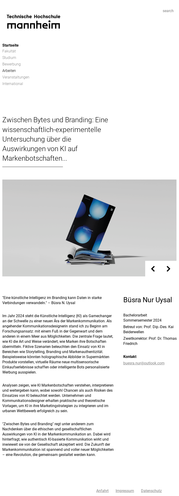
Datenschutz (151, 491)
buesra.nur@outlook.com (144, 363)
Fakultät (9, 51)
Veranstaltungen (15, 77)
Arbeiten (9, 70)
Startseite (10, 45)
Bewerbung (11, 64)
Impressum (125, 491)
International (12, 84)
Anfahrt (102, 491)
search (168, 11)
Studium (9, 57)
